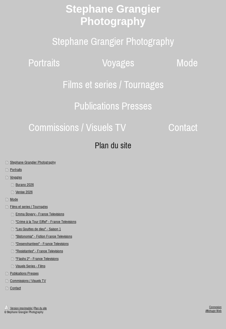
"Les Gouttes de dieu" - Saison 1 (38, 229)
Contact (15, 288)
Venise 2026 (24, 192)
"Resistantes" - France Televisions (39, 251)
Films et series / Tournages (29, 206)
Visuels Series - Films (30, 266)
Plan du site (40, 308)
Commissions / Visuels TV (28, 280)
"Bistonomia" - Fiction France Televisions (44, 236)
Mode (14, 199)
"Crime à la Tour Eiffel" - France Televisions (46, 221)
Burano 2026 (25, 184)
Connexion (215, 307)
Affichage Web (213, 311)
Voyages (16, 177)
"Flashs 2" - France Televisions (37, 258)
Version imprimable (18, 308)
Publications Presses (24, 273)
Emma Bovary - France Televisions (40, 214)
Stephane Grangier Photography (113, 15)
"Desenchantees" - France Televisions (42, 243)
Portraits (16, 169)
